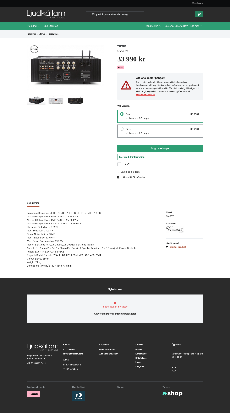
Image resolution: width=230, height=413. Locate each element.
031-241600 (69, 349)
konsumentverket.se (145, 94)
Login (138, 362)
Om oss (138, 349)
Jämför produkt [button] (176, 247)
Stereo (42, 34)
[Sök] (115, 14)
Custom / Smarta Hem (176, 26)
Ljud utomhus (51, 26)
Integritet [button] (139, 366)
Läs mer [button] (196, 26)
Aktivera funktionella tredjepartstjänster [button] (115, 313)
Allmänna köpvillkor (108, 354)
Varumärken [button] (153, 26)
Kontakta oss (197, 3)
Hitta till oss (141, 358)
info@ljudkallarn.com (73, 354)
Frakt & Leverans (107, 349)
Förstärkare (53, 34)
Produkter (33, 26)
